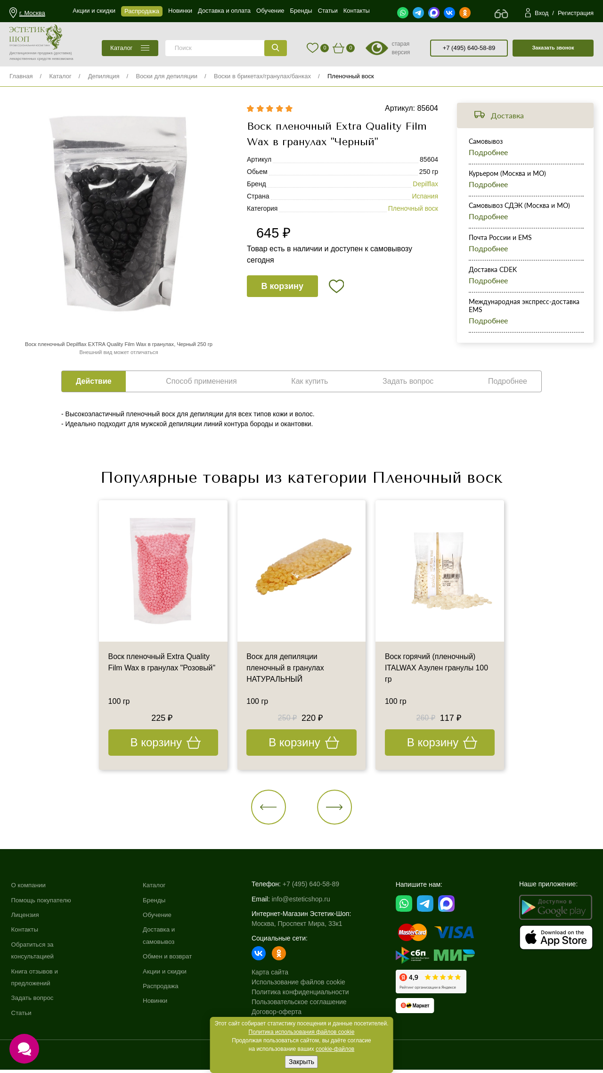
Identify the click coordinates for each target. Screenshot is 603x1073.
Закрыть (301, 1061)
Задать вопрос (33, 1000)
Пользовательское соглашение (303, 1003)
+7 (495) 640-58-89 (469, 47)
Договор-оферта (281, 1013)
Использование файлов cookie (303, 984)
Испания (425, 197)
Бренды (158, 902)
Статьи (22, 1015)
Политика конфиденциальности (304, 994)
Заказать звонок (553, 47)
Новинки (158, 1003)
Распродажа (164, 988)
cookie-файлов (335, 1049)
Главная (21, 76)
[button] (271, 808)
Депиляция (104, 76)
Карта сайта (274, 974)
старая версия (400, 48)
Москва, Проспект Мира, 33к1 (301, 925)
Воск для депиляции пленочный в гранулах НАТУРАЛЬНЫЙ (286, 668)
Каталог (60, 76)
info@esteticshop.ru (305, 901)
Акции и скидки (169, 973)
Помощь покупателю (42, 902)
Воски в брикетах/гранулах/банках (262, 76)
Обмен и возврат (171, 959)
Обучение (161, 917)
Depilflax (425, 185)
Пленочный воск (350, 76)
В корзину (282, 287)
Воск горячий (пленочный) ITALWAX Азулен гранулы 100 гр (437, 668)
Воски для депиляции (166, 76)
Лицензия (26, 917)
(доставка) (63, 53)
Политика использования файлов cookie (302, 1032)
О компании (29, 887)
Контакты (25, 931)
